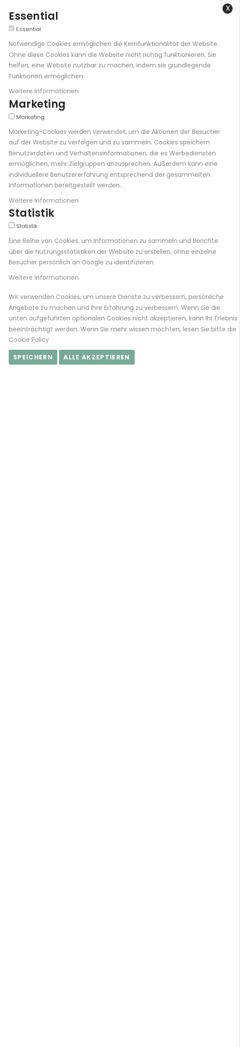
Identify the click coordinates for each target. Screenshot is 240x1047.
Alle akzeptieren (96, 357)
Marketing (30, 117)
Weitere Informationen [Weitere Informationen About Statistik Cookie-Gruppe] (44, 277)
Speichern (33, 357)
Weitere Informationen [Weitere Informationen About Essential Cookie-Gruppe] (44, 91)
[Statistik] (11, 225)
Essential (28, 29)
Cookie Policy (29, 339)
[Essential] (11, 28)
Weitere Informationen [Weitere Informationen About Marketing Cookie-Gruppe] (44, 200)
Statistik (27, 226)
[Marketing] (11, 116)
